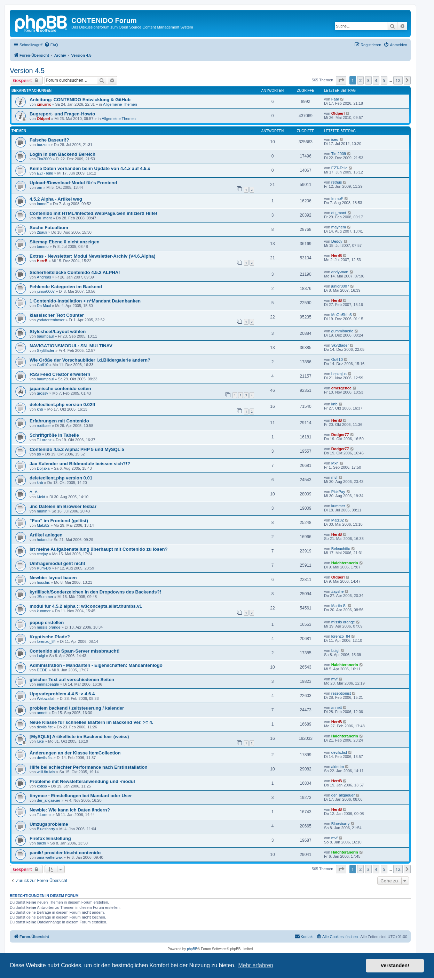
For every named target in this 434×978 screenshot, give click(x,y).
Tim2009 (44, 159)
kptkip (42, 786)
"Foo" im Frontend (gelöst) (59, 520)
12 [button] (398, 80)
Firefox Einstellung (50, 838)
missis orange (49, 627)
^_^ (34, 492)
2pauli (42, 232)
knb (40, 409)
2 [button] (360, 80)
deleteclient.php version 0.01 (61, 477)
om (39, 187)
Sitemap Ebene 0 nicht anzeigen (65, 241)
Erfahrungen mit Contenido (59, 420)
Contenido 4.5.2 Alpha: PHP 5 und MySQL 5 (77, 449)
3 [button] (368, 80)
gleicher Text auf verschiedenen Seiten (72, 679)
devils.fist (45, 727)
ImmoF (43, 204)
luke (40, 741)
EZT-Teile (45, 173)
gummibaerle (342, 331)
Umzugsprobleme (49, 824)
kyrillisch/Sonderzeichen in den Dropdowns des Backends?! (95, 592)
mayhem (338, 227)
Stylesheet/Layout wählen (58, 331)
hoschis (43, 582)
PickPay (338, 492)
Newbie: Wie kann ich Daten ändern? (70, 810)
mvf (334, 477)
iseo (334, 139)
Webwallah (46, 698)
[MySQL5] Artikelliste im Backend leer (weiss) (79, 736)
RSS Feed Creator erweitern (60, 374)
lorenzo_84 (46, 641)
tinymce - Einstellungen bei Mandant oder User (81, 795)
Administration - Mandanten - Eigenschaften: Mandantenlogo (96, 665)
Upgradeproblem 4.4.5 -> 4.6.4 (62, 693)
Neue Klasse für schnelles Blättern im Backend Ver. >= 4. (91, 722)
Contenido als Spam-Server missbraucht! (75, 651)
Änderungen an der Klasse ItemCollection (75, 752)
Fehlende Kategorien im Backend (66, 286)
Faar (335, 99)
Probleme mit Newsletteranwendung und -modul (82, 781)
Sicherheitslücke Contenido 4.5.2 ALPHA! (75, 272)
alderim (337, 767)
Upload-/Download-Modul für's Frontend (73, 182)
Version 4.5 (27, 70)
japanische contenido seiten (60, 388)
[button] (341, 80)
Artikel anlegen (46, 535)
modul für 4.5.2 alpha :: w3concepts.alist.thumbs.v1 (86, 606)
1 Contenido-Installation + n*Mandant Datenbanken (85, 301)
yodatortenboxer (51, 320)
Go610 (42, 365)
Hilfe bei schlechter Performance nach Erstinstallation (89, 767)
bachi (41, 843)
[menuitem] (51, 45)
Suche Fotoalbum (49, 227)
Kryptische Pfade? (50, 636)
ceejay (42, 554)
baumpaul (45, 336)
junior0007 (46, 291)
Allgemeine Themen (120, 104)
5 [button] (384, 80)
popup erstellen (47, 622)
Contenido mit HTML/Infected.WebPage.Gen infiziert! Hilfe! (93, 213)
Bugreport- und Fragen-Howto (62, 113)
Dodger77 (340, 435)
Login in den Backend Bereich (62, 154)
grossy (42, 393)
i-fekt (41, 497)
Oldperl (43, 118)
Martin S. (339, 606)
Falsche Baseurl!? (49, 140)
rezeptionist (341, 693)
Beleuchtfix (340, 549)
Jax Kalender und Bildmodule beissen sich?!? (80, 463)
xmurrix (44, 104)
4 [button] (376, 80)
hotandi (43, 540)
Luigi (41, 656)
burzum (43, 145)
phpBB (192, 949)
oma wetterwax (50, 857)
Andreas (44, 277)
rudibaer (44, 425)
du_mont (44, 218)
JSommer (45, 597)
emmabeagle (48, 684)
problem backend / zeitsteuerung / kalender (77, 708)
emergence (341, 388)
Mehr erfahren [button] (255, 965)
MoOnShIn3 (341, 315)
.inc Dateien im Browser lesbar (63, 506)
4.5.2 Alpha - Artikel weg (56, 199)
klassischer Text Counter (57, 315)
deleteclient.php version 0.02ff (62, 404)
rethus (336, 182)
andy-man (339, 272)
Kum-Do (44, 568)
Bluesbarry (46, 829)
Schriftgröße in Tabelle (54, 435)
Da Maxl (44, 306)
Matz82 (43, 525)
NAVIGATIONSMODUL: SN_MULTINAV (71, 345)
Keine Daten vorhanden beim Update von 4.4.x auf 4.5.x (90, 168)
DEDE (42, 670)
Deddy (336, 241)
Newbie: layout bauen (53, 577)
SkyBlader (45, 350)
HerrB (42, 261)
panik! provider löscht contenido (65, 852)
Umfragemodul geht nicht (57, 563)
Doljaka (43, 468)
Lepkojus (339, 374)
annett (42, 713)
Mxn (335, 463)
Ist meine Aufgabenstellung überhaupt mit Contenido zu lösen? (99, 549)
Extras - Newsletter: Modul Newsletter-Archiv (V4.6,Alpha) (92, 256)
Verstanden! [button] (395, 965)
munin (42, 511)
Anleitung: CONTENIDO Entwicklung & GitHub (80, 99)
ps (39, 454)
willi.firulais (46, 772)
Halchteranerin (344, 563)
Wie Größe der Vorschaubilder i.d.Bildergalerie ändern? (90, 360)
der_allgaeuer (48, 800)
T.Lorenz (44, 440)
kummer (338, 506)
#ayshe (337, 591)
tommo (43, 246)
